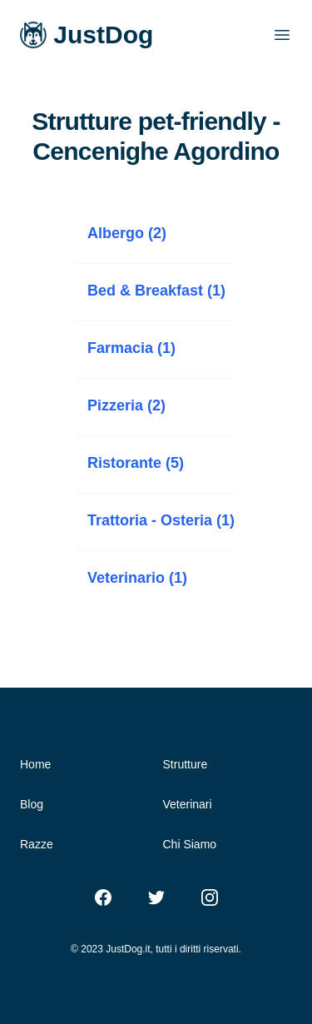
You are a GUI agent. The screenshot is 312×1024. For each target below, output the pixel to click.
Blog (31, 804)
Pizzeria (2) (126, 405)
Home (35, 764)
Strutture (185, 764)
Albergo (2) (126, 233)
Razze (36, 844)
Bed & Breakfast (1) (156, 290)
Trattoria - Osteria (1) (161, 520)
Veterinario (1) (137, 577)
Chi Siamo (190, 844)
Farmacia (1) (131, 348)
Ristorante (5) (135, 463)
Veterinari (187, 804)
